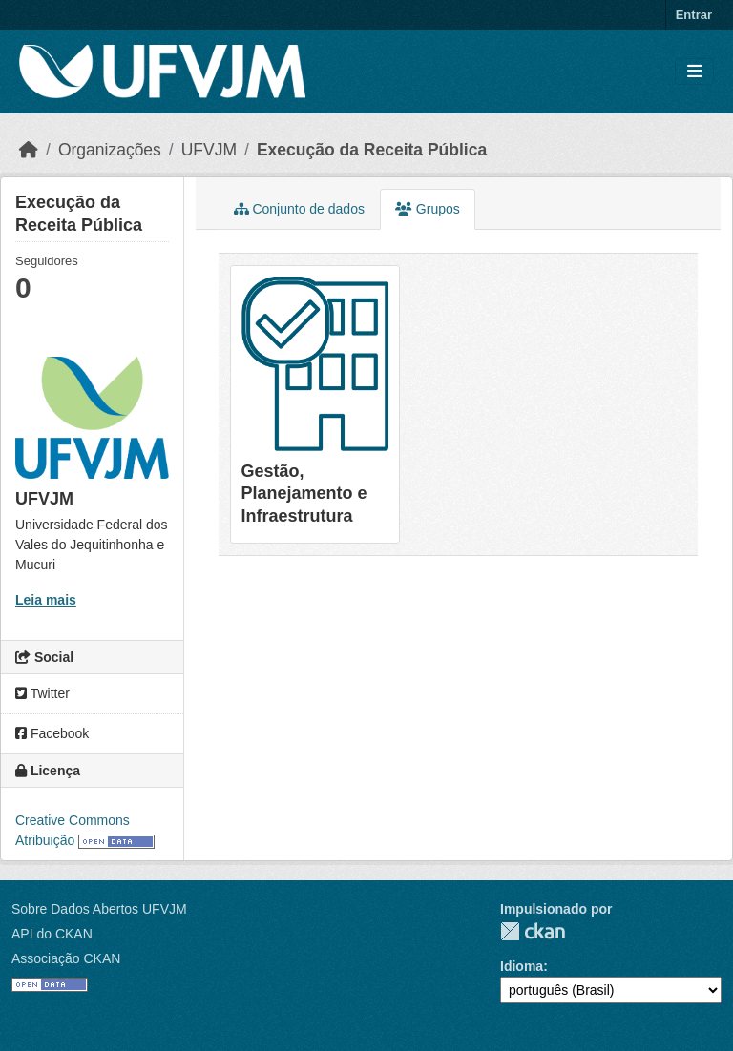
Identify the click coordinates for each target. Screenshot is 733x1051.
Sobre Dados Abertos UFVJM (99, 909)
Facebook (52, 733)
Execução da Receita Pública (372, 149)
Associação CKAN (65, 958)
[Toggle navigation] (694, 72)
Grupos (427, 208)
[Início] (28, 149)
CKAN (532, 931)
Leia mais (45, 600)
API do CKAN (52, 933)
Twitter (42, 693)
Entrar (694, 15)
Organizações (109, 149)
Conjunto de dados (299, 208)
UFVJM (209, 149)
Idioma (521, 966)
